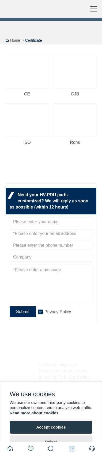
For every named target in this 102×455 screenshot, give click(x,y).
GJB (75, 94)
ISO (27, 142)
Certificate (33, 40)
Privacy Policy (57, 312)
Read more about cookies (34, 413)
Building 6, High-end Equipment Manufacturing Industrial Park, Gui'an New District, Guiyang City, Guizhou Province (64, 377)
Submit (22, 311)
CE (27, 94)
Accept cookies (51, 427)
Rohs (75, 142)
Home (15, 40)
